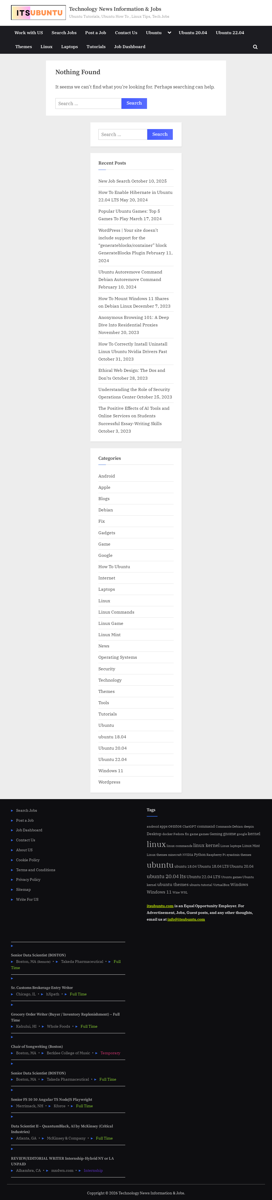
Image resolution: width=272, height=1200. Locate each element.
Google (105, 555)
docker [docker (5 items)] (167, 834)
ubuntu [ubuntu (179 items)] (160, 865)
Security (106, 668)
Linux (46, 46)
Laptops (69, 46)
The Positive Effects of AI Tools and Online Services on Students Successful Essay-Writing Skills (134, 415)
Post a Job (95, 32)
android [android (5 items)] (153, 826)
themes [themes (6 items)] (246, 854)
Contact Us (126, 32)
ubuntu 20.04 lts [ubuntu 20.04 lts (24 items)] (166, 876)
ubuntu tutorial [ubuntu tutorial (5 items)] (200, 885)
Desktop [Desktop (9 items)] (154, 833)
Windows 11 (110, 770)
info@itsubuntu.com (186, 919)
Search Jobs (64, 32)
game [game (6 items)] (194, 834)
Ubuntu (154, 32)
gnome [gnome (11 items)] (229, 833)
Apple (104, 487)
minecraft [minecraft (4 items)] (175, 855)
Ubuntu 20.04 (193, 32)
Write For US (27, 899)
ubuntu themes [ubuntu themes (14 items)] (173, 884)
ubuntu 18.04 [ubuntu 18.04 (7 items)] (185, 866)
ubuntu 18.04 (112, 736)
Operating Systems (117, 657)
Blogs (104, 498)
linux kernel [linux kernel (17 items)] (206, 845)
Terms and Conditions (35, 869)
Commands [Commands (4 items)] (223, 826)
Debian (105, 509)
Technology (110, 680)
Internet (106, 578)
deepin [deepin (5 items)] (249, 826)
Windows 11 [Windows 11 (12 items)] (159, 892)
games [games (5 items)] (204, 834)
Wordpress (109, 782)
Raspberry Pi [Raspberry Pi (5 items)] (216, 855)
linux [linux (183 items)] (156, 844)
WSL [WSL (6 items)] (184, 892)
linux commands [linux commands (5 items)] (179, 846)
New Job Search (114, 181)
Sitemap (23, 889)
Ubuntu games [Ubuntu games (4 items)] (231, 877)
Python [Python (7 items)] (200, 854)
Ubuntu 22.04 (230, 32)
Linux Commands (116, 612)
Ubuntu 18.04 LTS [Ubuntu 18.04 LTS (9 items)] (213, 866)
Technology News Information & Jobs (115, 9)
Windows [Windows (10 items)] (239, 884)
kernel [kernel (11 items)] (254, 833)
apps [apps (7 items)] (163, 826)
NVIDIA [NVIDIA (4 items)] (187, 855)
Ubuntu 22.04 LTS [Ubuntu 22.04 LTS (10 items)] (203, 876)
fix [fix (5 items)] (187, 834)
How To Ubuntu (114, 566)
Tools (103, 702)
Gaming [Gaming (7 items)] (216, 834)
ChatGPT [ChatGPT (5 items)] (189, 826)
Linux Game (110, 623)
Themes (23, 46)
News (103, 646)
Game (104, 544)
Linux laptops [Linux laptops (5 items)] (230, 846)
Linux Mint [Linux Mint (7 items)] (251, 845)
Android (106, 476)
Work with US (29, 32)
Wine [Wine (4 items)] (176, 892)
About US (24, 849)
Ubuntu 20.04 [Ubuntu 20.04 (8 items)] (241, 866)
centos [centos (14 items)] (175, 826)
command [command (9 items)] (206, 826)
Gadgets (106, 532)
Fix (101, 521)
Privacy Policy (28, 879)
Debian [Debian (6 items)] (237, 826)
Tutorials (96, 46)
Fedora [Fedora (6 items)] (178, 834)
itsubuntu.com (160, 905)
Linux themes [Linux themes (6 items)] (157, 854)
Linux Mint (109, 634)
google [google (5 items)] (242, 834)
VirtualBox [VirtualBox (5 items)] (221, 885)
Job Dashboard (129, 46)
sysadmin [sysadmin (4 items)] (233, 855)
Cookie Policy (28, 859)
